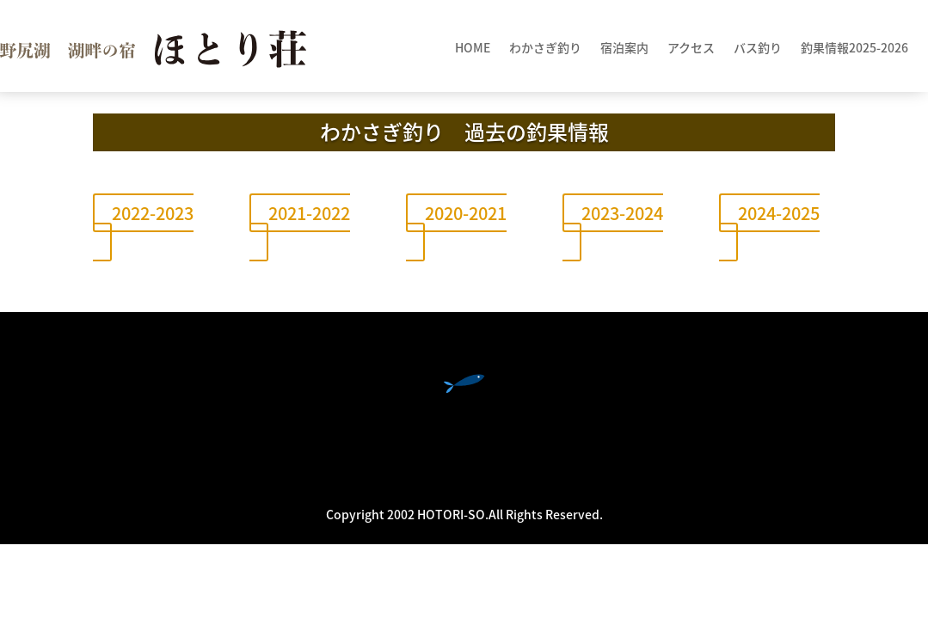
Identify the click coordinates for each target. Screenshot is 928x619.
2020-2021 (466, 212)
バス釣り (758, 48)
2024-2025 (779, 212)
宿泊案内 (624, 48)
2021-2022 (309, 212)
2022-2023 (153, 212)
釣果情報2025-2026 (854, 48)
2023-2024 (622, 212)
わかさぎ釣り (545, 48)
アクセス (691, 48)
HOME (472, 48)
